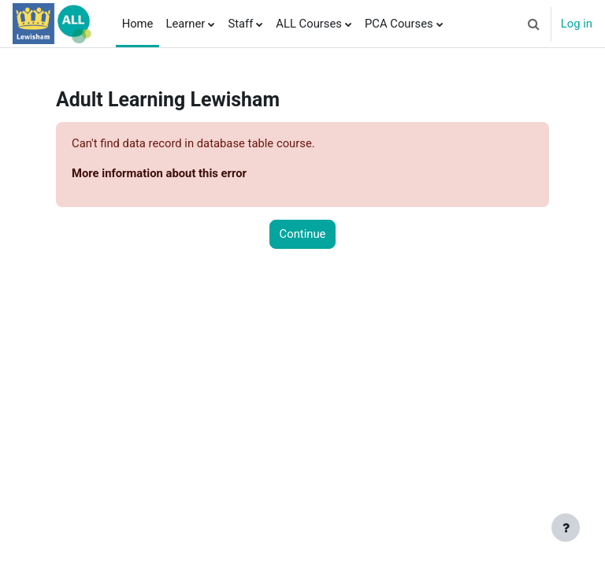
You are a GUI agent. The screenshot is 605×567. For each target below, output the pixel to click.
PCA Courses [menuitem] (399, 24)
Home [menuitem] (138, 24)
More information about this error (159, 173)
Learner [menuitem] (185, 24)
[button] (534, 23)
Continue (303, 234)
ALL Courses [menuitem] (309, 24)
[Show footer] (565, 527)
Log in (576, 24)
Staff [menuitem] (240, 24)
